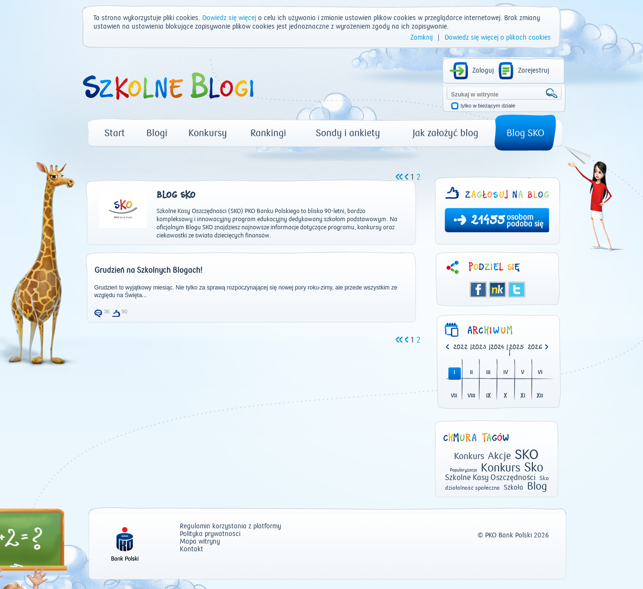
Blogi (156, 133)
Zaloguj (483, 71)
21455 (488, 221)
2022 (460, 347)
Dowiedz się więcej (229, 18)
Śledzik (497, 289)
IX (488, 396)
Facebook (478, 289)
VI (540, 372)
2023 (479, 347)
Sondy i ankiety (348, 133)
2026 (535, 347)
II (471, 372)
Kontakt (191, 549)
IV (505, 372)
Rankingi (268, 133)
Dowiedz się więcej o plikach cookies (498, 38)
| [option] (462, 348)
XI (522, 396)
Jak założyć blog (445, 133)
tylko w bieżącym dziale (488, 105)
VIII (471, 396)
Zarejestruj (533, 71)
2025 (516, 347)
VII (454, 396)
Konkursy (207, 133)
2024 (497, 347)
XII (540, 396)
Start (114, 133)
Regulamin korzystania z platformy (230, 526)
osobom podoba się (525, 220)
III (488, 372)
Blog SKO (525, 133)
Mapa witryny (200, 542)
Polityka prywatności (210, 534)
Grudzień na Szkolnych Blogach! (148, 270)
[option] (537, 348)
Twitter (517, 289)
